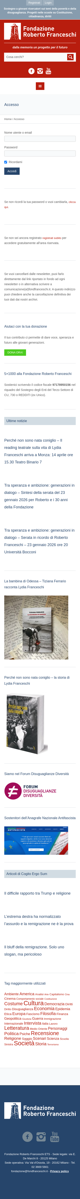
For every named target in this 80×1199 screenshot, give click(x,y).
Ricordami (15, 162)
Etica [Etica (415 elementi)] (8, 1014)
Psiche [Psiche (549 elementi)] (24, 1034)
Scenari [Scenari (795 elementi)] (39, 1038)
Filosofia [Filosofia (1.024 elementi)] (48, 1013)
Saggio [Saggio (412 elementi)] (27, 1038)
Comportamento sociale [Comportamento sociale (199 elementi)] (30, 998)
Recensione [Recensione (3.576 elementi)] (45, 1033)
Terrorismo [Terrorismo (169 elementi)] (53, 1044)
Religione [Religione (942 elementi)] (12, 1038)
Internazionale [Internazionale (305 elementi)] (13, 1023)
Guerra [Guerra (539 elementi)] (37, 1018)
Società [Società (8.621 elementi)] (24, 1043)
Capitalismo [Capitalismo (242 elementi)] (56, 994)
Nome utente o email (18, 132)
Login (48, 2)
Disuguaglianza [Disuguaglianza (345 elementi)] (22, 1009)
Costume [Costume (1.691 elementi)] (13, 1003)
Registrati (34, 2)
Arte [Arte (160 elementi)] (46, 994)
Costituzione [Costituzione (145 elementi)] (50, 999)
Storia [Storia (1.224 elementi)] (41, 1043)
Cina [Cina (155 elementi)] (67, 994)
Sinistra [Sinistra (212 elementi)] (8, 1044)
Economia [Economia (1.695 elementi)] (44, 1008)
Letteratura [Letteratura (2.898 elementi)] (16, 1028)
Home (8, 119)
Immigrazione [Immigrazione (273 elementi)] (52, 1018)
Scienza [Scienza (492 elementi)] (53, 1038)
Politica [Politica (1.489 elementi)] (11, 1033)
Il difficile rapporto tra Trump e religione (37, 893)
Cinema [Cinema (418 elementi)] (10, 998)
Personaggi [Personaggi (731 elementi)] (57, 1028)
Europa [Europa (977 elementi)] (19, 1013)
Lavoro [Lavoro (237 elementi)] (53, 1023)
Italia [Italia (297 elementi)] (45, 1023)
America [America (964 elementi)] (26, 994)
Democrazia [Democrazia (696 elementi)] (54, 1004)
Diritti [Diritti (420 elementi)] (69, 1004)
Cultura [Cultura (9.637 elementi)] (33, 1003)
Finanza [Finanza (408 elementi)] (62, 1014)
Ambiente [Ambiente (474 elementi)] (11, 994)
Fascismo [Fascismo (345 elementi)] (32, 1014)
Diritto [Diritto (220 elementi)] (7, 1009)
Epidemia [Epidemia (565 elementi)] (62, 1009)
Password (10, 147)
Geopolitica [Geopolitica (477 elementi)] (12, 1018)
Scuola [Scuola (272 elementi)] (64, 1038)
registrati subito (51, 238)
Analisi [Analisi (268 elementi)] (39, 994)
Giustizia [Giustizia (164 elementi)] (26, 1019)
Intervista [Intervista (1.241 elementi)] (32, 1023)
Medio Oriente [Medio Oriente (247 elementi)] (38, 1028)
